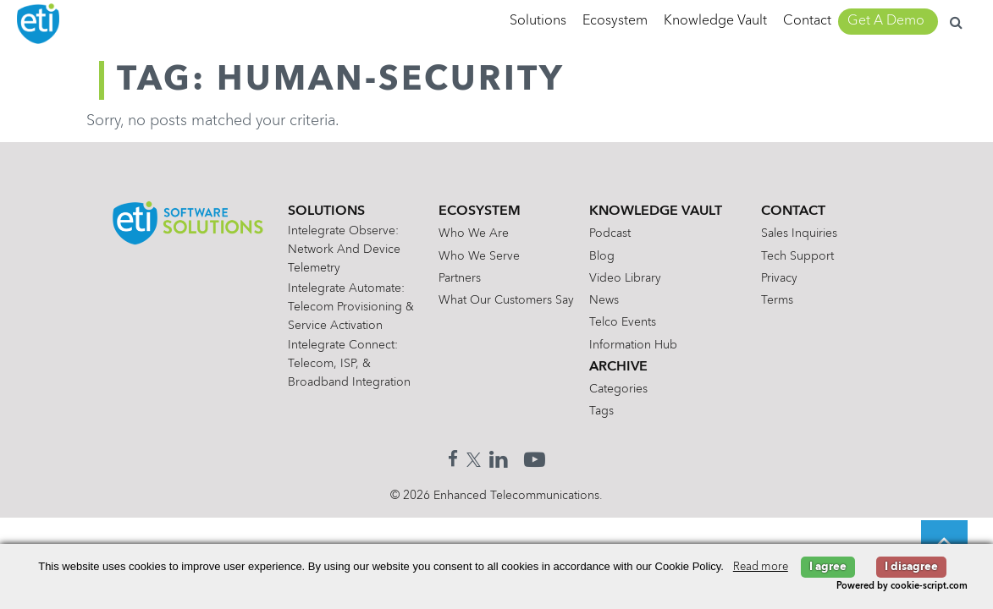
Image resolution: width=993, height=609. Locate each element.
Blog (602, 256)
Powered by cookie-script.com (902, 586)
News (604, 300)
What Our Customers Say (506, 300)
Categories (618, 389)
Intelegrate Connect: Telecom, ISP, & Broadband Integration (349, 363)
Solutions (538, 21)
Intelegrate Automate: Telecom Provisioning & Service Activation (351, 307)
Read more (760, 567)
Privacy (779, 278)
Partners (460, 278)
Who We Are (474, 233)
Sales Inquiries (799, 233)
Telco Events (622, 322)
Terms (777, 300)
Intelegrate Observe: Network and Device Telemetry (344, 249)
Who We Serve (479, 256)
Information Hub (633, 345)
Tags (601, 411)
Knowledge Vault (715, 21)
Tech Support (797, 256)
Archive (618, 367)
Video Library (625, 278)
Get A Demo (885, 21)
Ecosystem (615, 21)
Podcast (610, 233)
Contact (807, 21)
